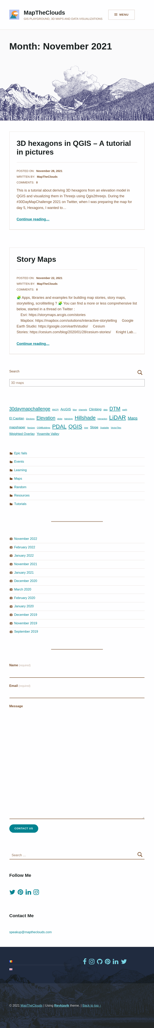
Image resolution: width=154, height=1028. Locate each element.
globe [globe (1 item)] (59, 419)
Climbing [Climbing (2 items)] (95, 409)
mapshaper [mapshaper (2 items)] (17, 427)
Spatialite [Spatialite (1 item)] (104, 427)
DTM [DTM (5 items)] (114, 408)
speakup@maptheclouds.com (30, 932)
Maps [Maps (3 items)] (133, 418)
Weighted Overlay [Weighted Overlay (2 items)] (22, 434)
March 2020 (22, 589)
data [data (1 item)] (105, 409)
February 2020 (24, 598)
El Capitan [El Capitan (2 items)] (16, 418)
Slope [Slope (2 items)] (94, 427)
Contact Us (23, 828)
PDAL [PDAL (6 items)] (59, 426)
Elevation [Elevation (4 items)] (45, 418)
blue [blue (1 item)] (75, 409)
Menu (124, 14)
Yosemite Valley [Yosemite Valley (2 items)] (48, 434)
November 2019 (25, 623)
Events (19, 461)
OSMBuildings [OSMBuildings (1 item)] (43, 427)
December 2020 (25, 581)
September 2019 (26, 631)
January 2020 (24, 606)
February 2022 (24, 547)
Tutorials (20, 504)
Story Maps (36, 259)
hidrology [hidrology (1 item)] (68, 419)
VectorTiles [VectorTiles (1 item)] (116, 427)
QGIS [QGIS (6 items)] (75, 426)
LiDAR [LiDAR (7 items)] (117, 417)
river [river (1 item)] (86, 427)
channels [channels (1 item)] (83, 409)
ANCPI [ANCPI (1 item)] (55, 409)
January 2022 (24, 555)
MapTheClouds (44, 12)
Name (20, 665)
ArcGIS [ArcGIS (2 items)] (65, 409)
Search (14, 371)
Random (20, 487)
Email (20, 685)
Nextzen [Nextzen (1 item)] (31, 427)
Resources (22, 495)
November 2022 (25, 538)
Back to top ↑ (91, 1005)
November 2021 (25, 564)
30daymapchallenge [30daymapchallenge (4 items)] (29, 408)
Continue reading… (33, 219)
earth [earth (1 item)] (124, 409)
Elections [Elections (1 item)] (30, 419)
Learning (20, 470)
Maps (18, 478)
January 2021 (24, 572)
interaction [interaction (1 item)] (102, 419)
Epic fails (20, 453)
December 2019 (25, 614)
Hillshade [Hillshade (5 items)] (85, 418)
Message (16, 706)
